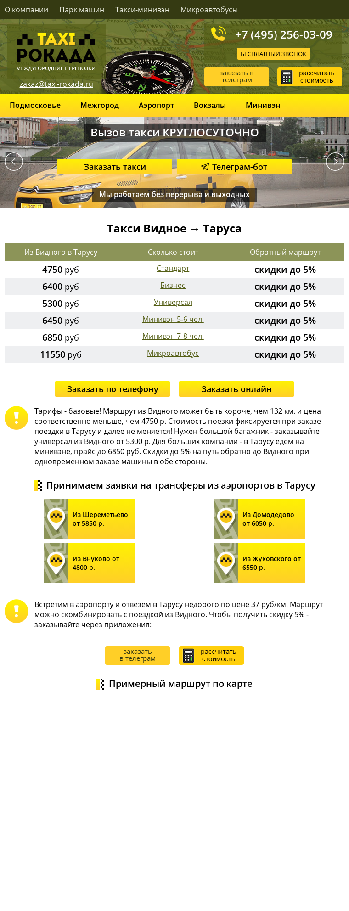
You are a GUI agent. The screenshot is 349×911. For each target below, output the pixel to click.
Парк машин (81, 10)
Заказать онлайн (237, 388)
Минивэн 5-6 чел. (173, 319)
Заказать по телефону (112, 388)
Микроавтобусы (209, 10)
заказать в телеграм (237, 76)
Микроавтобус (173, 353)
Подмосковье (35, 105)
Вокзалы (210, 105)
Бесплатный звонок (273, 54)
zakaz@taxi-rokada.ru (56, 84)
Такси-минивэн (142, 10)
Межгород (99, 105)
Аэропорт (156, 105)
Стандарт (173, 268)
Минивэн (263, 105)
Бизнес (173, 285)
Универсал (173, 302)
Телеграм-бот (234, 166)
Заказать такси (115, 166)
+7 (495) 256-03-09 (283, 34)
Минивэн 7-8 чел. (173, 336)
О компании (26, 10)
